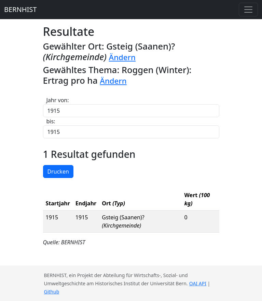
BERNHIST (20, 9)
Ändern (122, 57)
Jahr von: (57, 100)
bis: (50, 121)
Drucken (58, 171)
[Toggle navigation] (248, 9)
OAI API (197, 283)
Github (51, 291)
